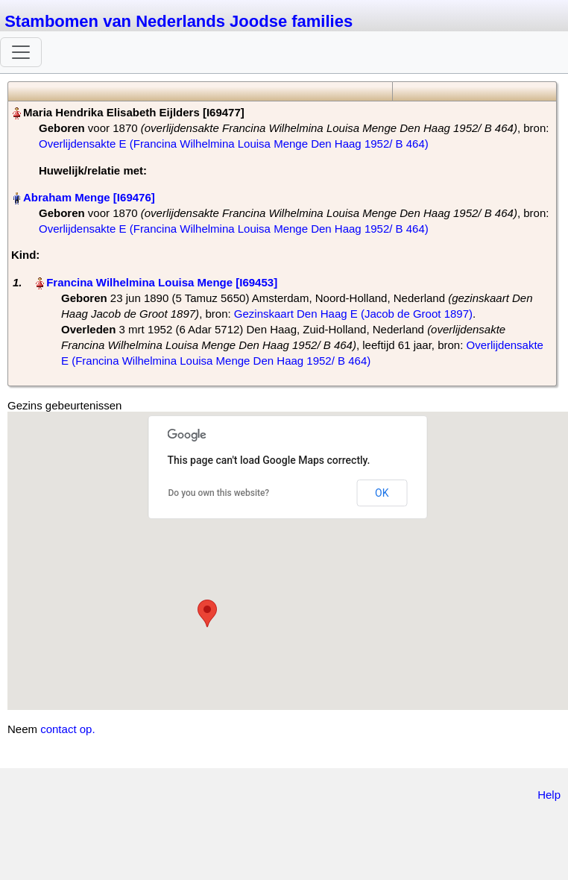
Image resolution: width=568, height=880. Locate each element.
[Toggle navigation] (21, 52)
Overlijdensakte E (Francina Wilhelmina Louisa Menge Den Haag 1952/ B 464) (234, 143)
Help (549, 794)
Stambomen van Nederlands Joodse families (178, 21)
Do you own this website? (219, 493)
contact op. (67, 729)
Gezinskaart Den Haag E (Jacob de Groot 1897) (353, 313)
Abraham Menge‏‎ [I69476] (89, 197)
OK (381, 493)
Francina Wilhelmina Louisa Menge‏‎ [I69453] (161, 282)
